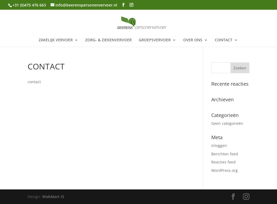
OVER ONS (192, 40)
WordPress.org (224, 170)
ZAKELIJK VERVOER (56, 40)
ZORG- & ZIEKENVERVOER (108, 40)
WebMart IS (53, 196)
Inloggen (219, 145)
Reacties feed (223, 162)
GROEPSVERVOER (155, 40)
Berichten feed (224, 153)
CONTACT (223, 40)
